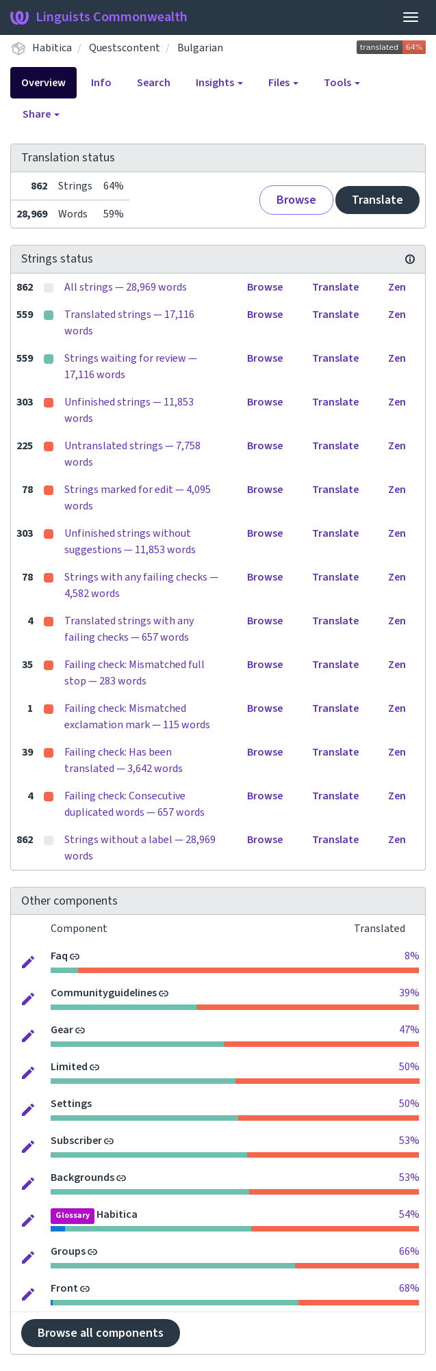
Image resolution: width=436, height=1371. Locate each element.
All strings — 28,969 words (125, 287)
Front (64, 1288)
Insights (219, 82)
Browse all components (101, 1333)
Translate (377, 200)
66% (409, 1251)
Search (153, 82)
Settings (71, 1103)
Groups (68, 1251)
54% (409, 1214)
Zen (397, 287)
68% (409, 1288)
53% (409, 1140)
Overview (43, 82)
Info (101, 82)
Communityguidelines (104, 992)
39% (409, 992)
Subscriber (76, 1140)
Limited (69, 1066)
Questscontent (124, 47)
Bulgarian (200, 47)
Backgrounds (82, 1177)
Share (41, 114)
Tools (342, 82)
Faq (59, 955)
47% (409, 1029)
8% (412, 955)
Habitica (52, 47)
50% (409, 1066)
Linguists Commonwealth (99, 17)
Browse (296, 200)
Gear (62, 1029)
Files (283, 82)
